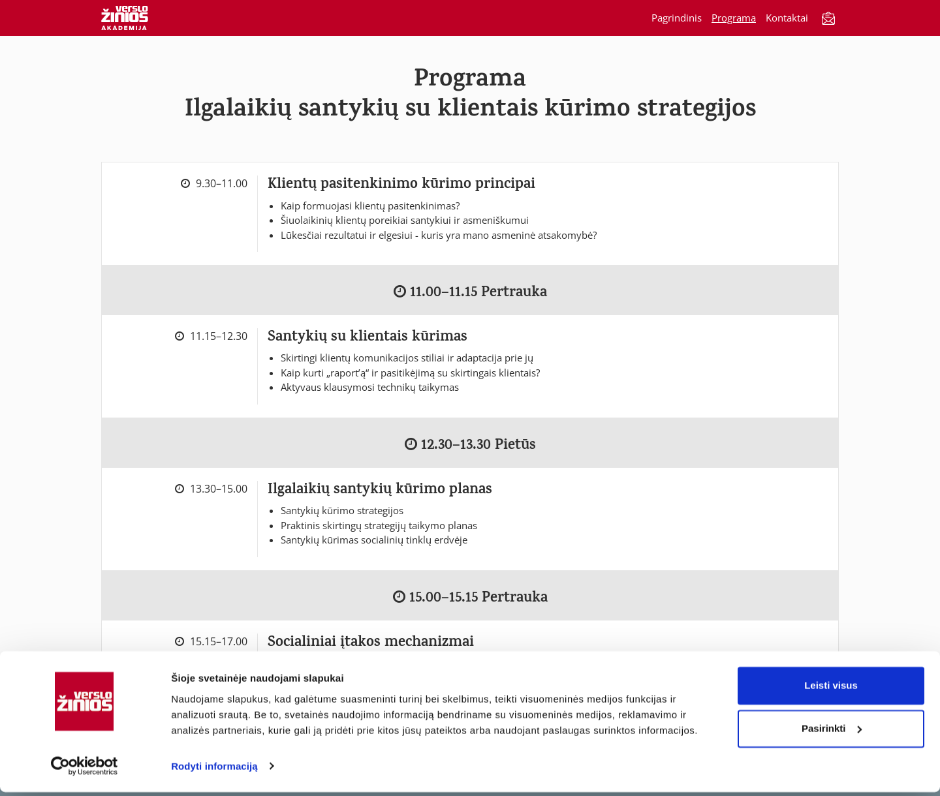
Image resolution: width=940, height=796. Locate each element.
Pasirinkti (832, 732)
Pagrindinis (676, 17)
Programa (734, 17)
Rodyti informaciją (214, 770)
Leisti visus (831, 690)
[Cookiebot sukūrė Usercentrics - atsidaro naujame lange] (84, 770)
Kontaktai (787, 17)
